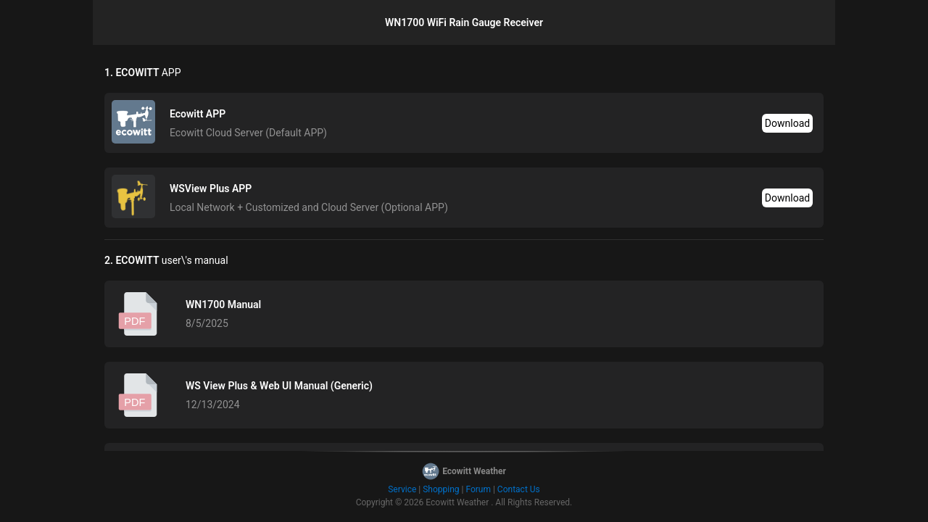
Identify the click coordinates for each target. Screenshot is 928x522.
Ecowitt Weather (457, 502)
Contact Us (518, 489)
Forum (478, 489)
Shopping (441, 489)
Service (402, 489)
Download (787, 123)
